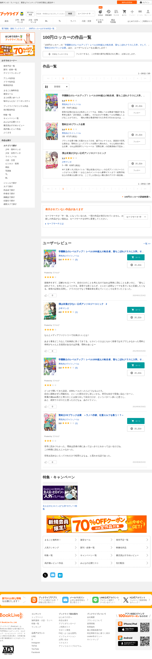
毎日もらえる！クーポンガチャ (16, 101)
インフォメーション (67, 636)
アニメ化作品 (9, 78)
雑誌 (7, 167)
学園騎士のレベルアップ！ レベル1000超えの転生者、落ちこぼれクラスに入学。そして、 (106, 45)
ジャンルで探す (10, 183)
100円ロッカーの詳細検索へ (137, 197)
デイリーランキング (12, 73)
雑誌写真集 (113, 21)
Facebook (36, 652)
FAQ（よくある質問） (68, 633)
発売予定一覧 (9, 66)
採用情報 (91, 623)
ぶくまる (7, 132)
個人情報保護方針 (94, 630)
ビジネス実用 (100, 21)
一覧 (146, 243)
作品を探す (63, 620)
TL (60, 21)
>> (145, 78)
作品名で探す (9, 190)
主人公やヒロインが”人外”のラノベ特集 (60, 507)
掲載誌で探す (9, 197)
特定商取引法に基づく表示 (98, 633)
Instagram (36, 643)
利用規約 (91, 627)
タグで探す (8, 186)
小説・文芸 (86, 21)
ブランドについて (94, 620)
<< (48, 78)
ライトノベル (11, 156)
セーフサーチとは (55, 223)
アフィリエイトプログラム (70, 646)
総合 (7, 21)
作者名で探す (9, 193)
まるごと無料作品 (11, 90)
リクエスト (63, 643)
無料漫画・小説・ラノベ (42, 620)
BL (46, 21)
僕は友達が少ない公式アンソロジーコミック (84, 153)
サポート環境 (64, 630)
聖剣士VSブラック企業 (55, 48)
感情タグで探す (10, 204)
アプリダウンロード (67, 623)
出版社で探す (9, 201)
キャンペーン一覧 (11, 118)
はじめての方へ (134, 21)
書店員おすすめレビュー (13, 125)
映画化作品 (8, 85)
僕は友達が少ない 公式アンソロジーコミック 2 (83, 304)
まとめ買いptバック (11, 97)
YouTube (35, 649)
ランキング (36, 627)
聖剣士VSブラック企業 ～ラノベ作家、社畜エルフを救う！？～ (91, 415)
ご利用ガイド (147, 21)
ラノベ (73, 21)
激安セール (8, 94)
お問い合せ (63, 639)
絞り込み (30, 14)
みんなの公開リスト (12, 122)
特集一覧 (7, 115)
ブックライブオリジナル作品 (15, 106)
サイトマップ (92, 639)
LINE (34, 636)
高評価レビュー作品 (12, 129)
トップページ (37, 617)
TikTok (34, 646)
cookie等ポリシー (94, 636)
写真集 (8, 171)
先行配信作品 (9, 110)
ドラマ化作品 (9, 82)
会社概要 (91, 617)
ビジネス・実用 (12, 164)
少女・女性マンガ (33, 21)
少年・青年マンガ (20, 21)
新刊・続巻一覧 (10, 69)
